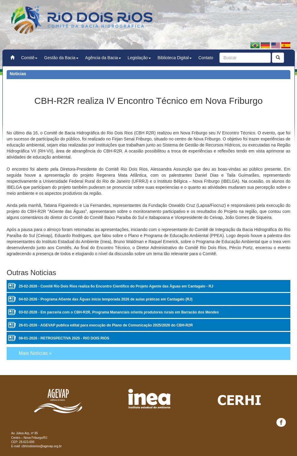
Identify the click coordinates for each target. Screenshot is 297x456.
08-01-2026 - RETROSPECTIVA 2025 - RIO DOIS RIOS (64, 338)
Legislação (139, 57)
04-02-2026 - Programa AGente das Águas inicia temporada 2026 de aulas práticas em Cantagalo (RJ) (106, 299)
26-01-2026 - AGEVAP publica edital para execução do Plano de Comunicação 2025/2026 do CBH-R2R (106, 325)
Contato (205, 57)
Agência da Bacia (103, 57)
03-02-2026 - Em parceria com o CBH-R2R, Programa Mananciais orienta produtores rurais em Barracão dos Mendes (119, 312)
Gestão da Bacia (61, 57)
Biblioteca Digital (175, 57)
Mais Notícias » (35, 353)
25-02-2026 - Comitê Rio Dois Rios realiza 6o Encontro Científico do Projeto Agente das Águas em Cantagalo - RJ (116, 286)
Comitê (29, 57)
